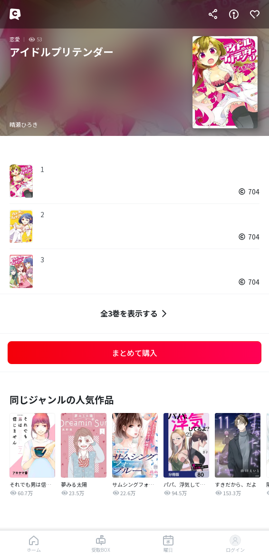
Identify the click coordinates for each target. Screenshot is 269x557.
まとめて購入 (134, 352)
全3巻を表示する (134, 313)
